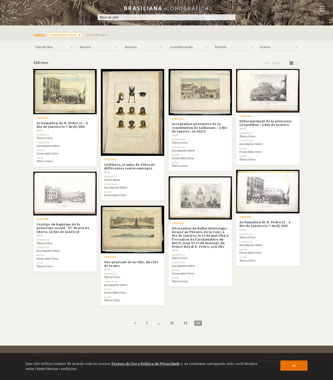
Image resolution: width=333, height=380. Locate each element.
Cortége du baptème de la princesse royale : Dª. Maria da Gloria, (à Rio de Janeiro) (63, 229)
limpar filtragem (97, 35)
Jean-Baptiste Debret (48, 146)
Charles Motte (112, 180)
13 (185, 323)
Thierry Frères (45, 138)
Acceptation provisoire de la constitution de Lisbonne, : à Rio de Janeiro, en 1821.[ (199, 129)
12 (172, 323)
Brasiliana (166, 8)
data (276, 63)
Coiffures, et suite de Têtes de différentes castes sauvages (129, 168)
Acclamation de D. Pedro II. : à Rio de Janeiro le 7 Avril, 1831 (62, 126)
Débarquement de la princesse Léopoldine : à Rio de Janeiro (265, 124)
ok (294, 365)
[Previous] (135, 323)
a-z (267, 63)
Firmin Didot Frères (63, 35)
